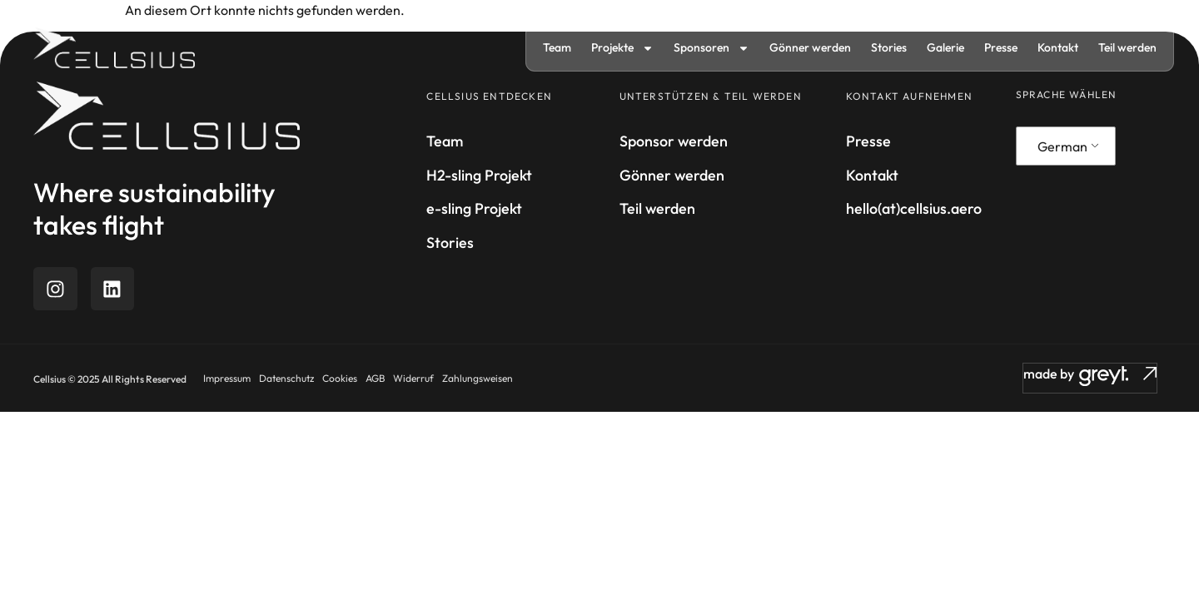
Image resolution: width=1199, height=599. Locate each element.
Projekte (622, 48)
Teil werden (1127, 47)
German (1062, 146)
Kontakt (1057, 47)
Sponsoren (711, 48)
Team (557, 47)
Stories (889, 47)
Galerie (945, 47)
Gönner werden (810, 47)
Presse (1000, 47)
